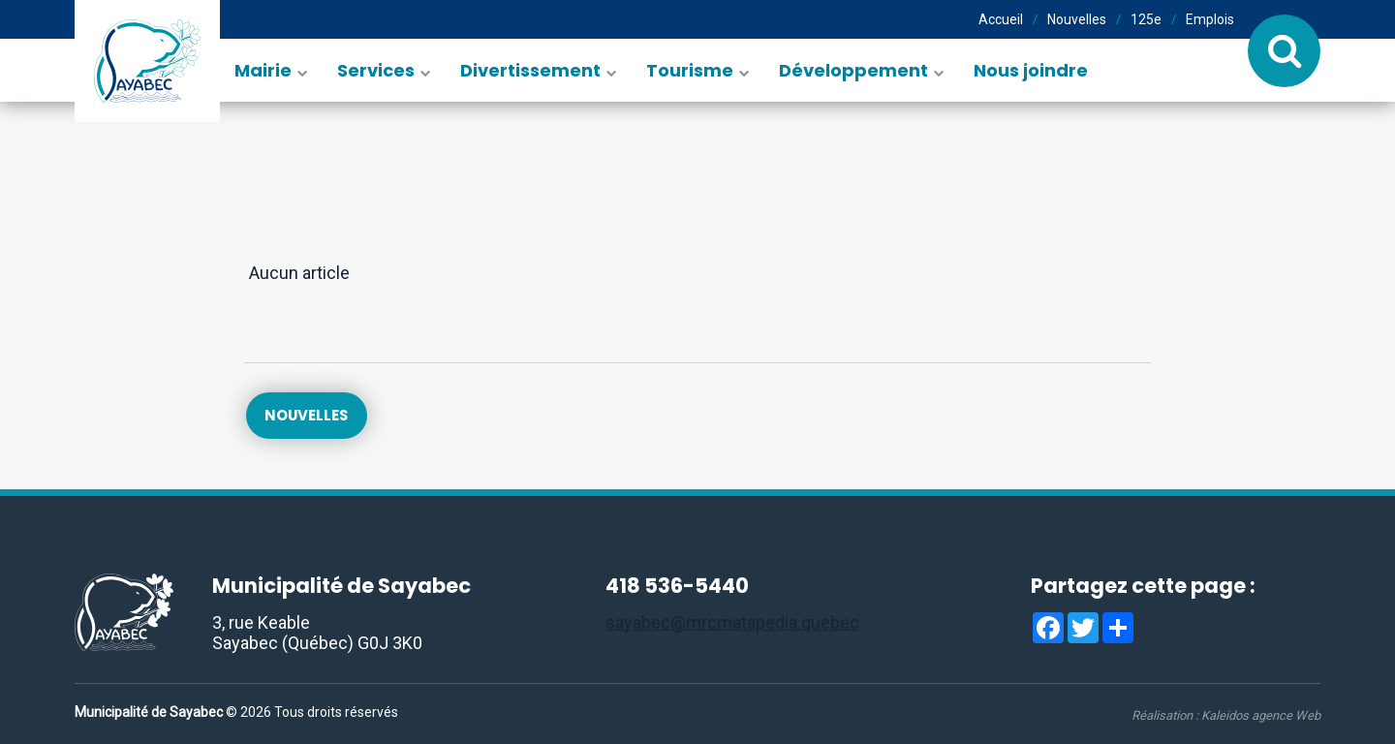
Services (376, 70)
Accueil (1000, 19)
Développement (853, 70)
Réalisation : (1226, 715)
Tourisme (689, 70)
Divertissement (530, 70)
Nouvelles (1076, 19)
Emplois (1210, 19)
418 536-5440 (677, 586)
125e (1146, 19)
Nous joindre (1031, 70)
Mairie (263, 70)
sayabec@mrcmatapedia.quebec (732, 622)
